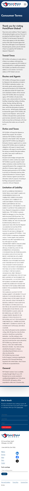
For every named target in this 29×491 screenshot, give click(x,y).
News (2, 460)
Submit (4, 474)
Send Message (6, 427)
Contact (3, 463)
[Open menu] (25, 4)
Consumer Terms (24, 482)
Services (3, 454)
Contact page (19, 407)
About (2, 457)
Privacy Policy (15, 482)
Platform (3, 452)
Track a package (5, 467)
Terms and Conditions (5, 482)
